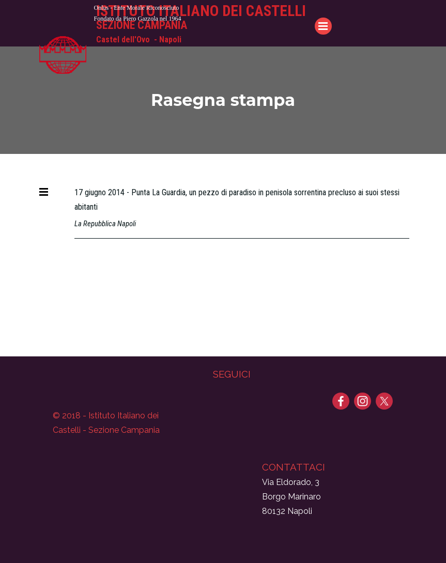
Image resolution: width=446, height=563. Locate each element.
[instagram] (362, 401)
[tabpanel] (215, 13)
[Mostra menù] (44, 191)
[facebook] (340, 401)
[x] (384, 401)
